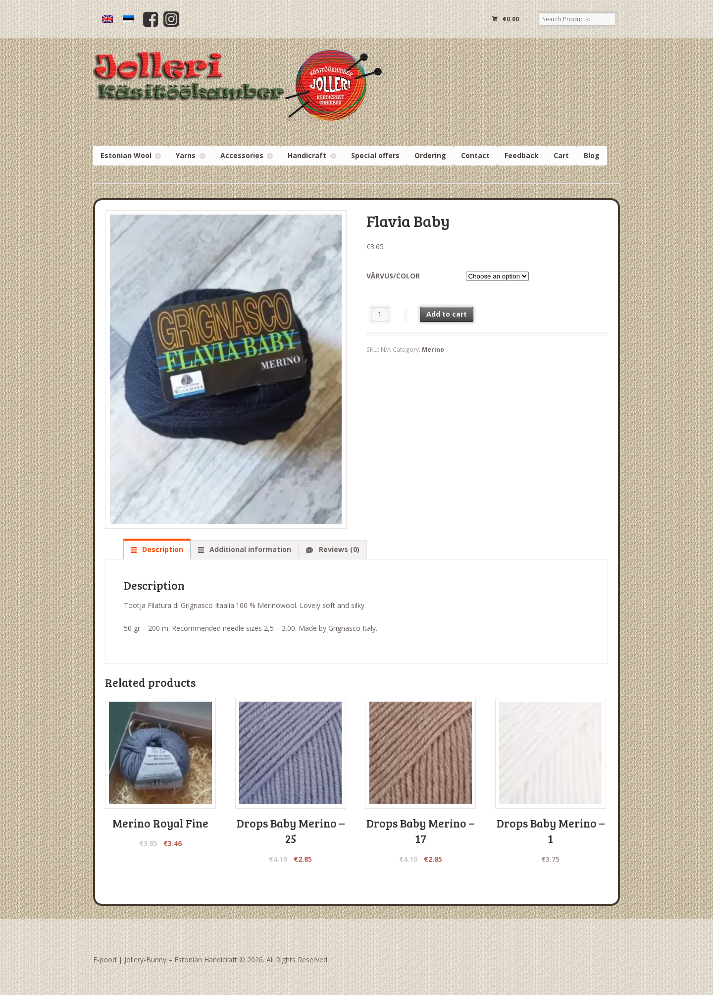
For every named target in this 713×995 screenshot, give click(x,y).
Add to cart (446, 314)
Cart (561, 155)
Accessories (241, 155)
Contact (475, 155)
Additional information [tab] (249, 549)
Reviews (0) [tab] (338, 549)
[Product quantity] (380, 314)
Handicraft (307, 155)
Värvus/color (393, 275)
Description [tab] (161, 549)
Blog (592, 155)
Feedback (522, 155)
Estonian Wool (126, 155)
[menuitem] (107, 19)
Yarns (186, 155)
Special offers (375, 155)
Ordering (430, 155)
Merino (433, 349)
